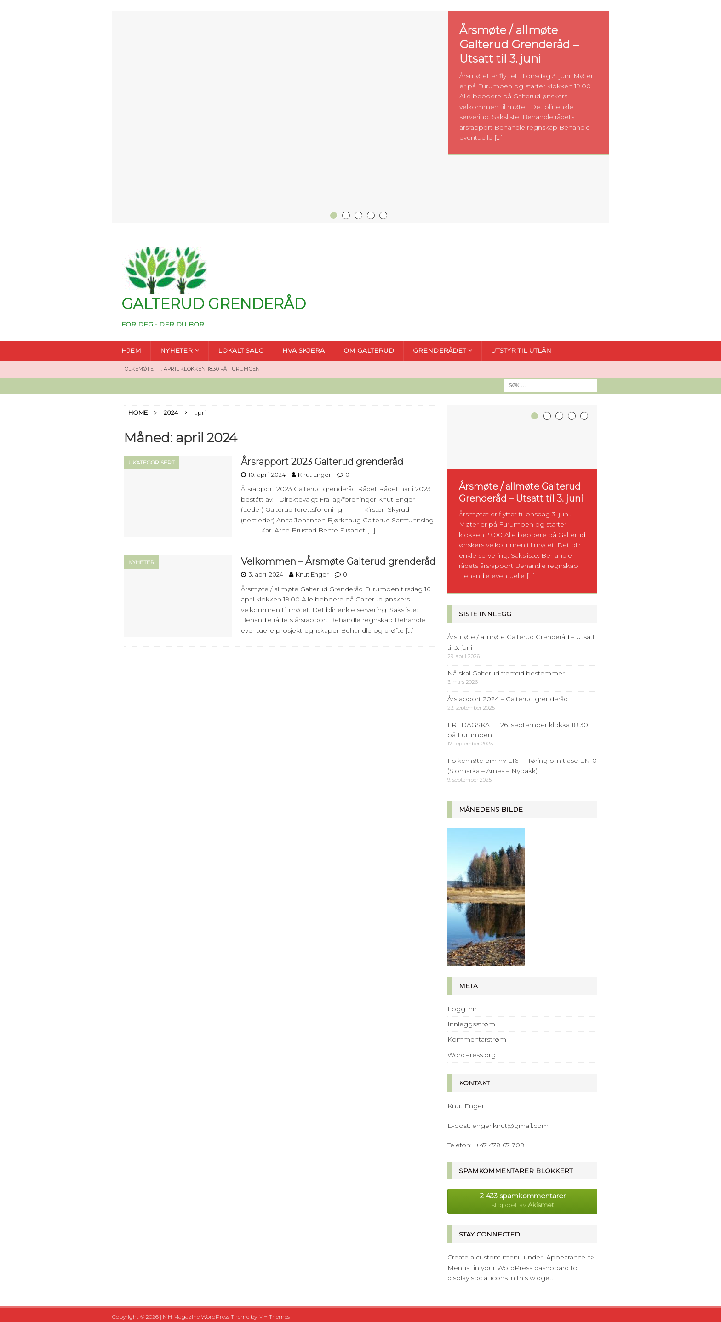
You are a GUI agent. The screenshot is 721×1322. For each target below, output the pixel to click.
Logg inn (462, 1005)
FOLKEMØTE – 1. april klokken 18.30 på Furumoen (190, 364)
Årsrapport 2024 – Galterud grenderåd (507, 695)
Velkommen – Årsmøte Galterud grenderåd (338, 557)
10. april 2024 (267, 470)
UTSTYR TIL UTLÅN (521, 347)
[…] (371, 526)
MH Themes (274, 1313)
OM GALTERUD (368, 347)
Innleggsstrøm (471, 1020)
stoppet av (523, 1196)
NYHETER (176, 347)
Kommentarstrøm (476, 1035)
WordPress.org (471, 1051)
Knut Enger (314, 470)
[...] (498, 137)
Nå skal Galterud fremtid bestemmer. (506, 669)
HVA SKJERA (303, 347)
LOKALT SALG (240, 347)
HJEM (131, 347)
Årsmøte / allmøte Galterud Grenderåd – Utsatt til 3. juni (518, 44)
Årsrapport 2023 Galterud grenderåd (322, 457)
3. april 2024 (265, 570)
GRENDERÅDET (439, 347)
